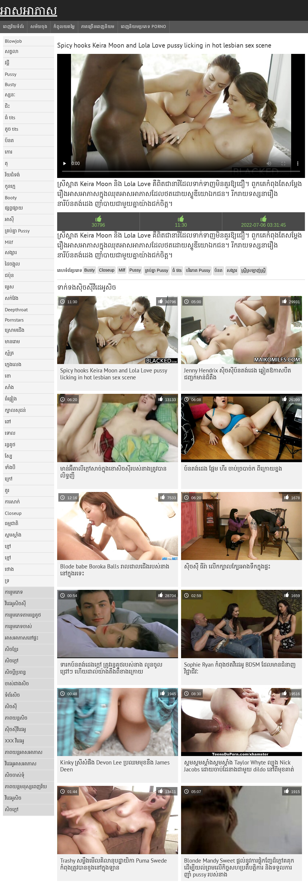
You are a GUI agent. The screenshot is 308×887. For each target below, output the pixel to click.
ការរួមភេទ (14, 592)
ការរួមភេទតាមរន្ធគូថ (23, 615)
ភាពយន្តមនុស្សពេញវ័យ (26, 786)
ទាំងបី (10, 467)
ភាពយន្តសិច (16, 718)
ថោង (9, 569)
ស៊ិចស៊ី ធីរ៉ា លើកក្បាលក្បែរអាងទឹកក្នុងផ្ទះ (227, 566)
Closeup (13, 513)
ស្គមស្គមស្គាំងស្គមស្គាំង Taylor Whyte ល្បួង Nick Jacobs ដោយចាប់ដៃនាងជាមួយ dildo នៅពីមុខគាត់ (239, 766)
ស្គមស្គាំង (13, 535)
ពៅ (8, 422)
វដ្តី (7, 63)
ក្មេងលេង (13, 364)
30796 (98, 225)
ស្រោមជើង (14, 330)
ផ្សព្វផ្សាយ (14, 208)
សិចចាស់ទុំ (14, 775)
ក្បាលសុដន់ (15, 410)
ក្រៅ (8, 479)
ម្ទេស (9, 287)
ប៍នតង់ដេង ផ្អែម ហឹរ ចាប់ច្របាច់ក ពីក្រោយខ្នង (233, 468)
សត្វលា (11, 51)
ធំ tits (10, 117)
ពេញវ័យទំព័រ (13, 26)
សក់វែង (11, 298)
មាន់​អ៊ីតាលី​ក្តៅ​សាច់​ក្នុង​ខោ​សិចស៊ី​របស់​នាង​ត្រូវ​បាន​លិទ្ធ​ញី (113, 472)
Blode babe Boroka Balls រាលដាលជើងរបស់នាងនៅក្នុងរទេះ (114, 570)
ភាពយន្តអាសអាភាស (23, 752)
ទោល (10, 433)
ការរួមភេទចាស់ (18, 626)
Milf (9, 242)
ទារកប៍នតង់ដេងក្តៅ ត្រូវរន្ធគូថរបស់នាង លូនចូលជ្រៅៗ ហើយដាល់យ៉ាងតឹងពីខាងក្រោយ (111, 668)
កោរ (8, 152)
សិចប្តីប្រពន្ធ (15, 672)
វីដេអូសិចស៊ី (15, 603)
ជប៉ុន (9, 275)
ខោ (8, 376)
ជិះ (7, 106)
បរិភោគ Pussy (198, 270)
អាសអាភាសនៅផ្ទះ (21, 638)
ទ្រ (7, 580)
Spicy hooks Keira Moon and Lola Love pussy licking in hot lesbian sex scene (113, 374)
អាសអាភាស (28, 10)
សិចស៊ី (11, 706)
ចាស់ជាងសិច (17, 683)
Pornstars (14, 320)
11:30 (181, 225)
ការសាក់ (12, 502)
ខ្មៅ (8, 546)
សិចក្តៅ (11, 661)
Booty (11, 198)
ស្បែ (8, 456)
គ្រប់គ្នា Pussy (17, 231)
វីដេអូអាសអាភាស (20, 764)
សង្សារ (11, 252)
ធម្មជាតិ (11, 523)
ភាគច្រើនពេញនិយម (98, 26)
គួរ (7, 490)
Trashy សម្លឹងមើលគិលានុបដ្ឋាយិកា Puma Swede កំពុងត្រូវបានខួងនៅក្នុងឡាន (113, 864)
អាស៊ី (9, 219)
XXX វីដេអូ (14, 741)
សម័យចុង (39, 26)
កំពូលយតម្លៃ (64, 26)
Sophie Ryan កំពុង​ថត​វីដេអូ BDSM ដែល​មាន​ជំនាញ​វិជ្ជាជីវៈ (240, 668)
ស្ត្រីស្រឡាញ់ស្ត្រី (253, 270)
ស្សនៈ (10, 95)
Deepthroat (16, 310)
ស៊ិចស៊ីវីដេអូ (15, 729)
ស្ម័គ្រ (9, 353)
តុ (6, 163)
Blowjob (13, 41)
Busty (10, 84)
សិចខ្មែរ (11, 649)
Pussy (10, 74)
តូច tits (11, 129)
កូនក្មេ (10, 186)
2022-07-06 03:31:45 (263, 225)
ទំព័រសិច (12, 695)
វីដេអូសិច (13, 798)
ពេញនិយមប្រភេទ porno (143, 26)
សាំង (9, 387)
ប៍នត (9, 140)
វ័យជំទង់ (12, 175)
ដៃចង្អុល (12, 264)
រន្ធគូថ (10, 444)
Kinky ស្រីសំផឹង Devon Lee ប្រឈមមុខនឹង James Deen (115, 766)
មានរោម (12, 341)
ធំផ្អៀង (11, 399)
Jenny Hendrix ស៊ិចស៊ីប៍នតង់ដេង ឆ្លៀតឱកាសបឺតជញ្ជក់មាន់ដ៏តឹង (237, 374)
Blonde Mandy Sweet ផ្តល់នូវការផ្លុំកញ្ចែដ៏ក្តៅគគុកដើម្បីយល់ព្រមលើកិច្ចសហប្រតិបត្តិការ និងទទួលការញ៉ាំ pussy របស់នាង (239, 867)
